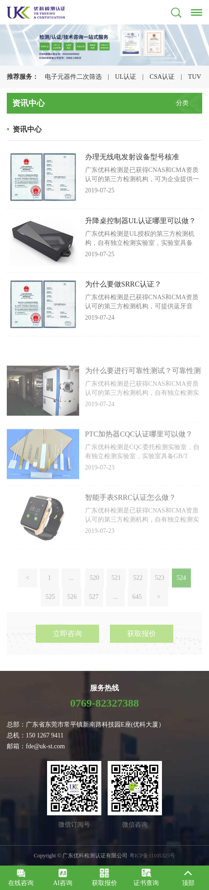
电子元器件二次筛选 (73, 76)
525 (50, 614)
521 (116, 595)
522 (137, 595)
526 (72, 614)
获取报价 (141, 645)
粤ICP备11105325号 (152, 855)
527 (94, 614)
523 (159, 595)
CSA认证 (162, 76)
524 (181, 595)
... (71, 595)
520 (94, 595)
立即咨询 (67, 645)
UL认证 (125, 76)
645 (137, 614)
